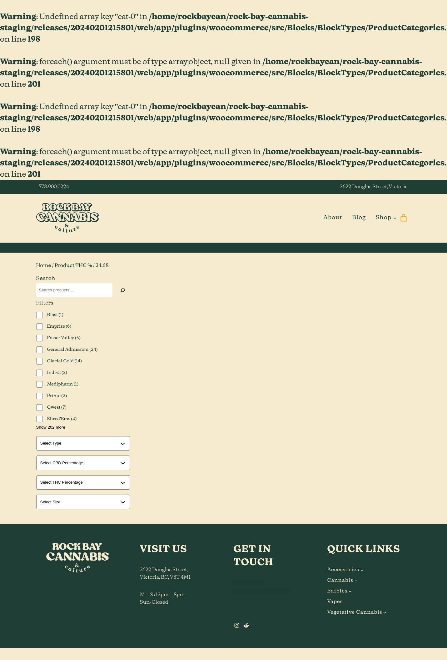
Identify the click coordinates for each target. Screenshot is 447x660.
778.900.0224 (54, 186)
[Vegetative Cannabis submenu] (384, 612)
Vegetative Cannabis (354, 612)
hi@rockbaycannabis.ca (262, 590)
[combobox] (80, 443)
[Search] (123, 290)
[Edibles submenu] (350, 591)
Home (43, 265)
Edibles (337, 591)
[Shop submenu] (394, 217)
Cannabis (340, 580)
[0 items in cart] (403, 218)
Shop (383, 217)
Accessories (343, 569)
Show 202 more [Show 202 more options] (50, 427)
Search (45, 278)
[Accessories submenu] (362, 570)
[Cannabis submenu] (356, 580)
